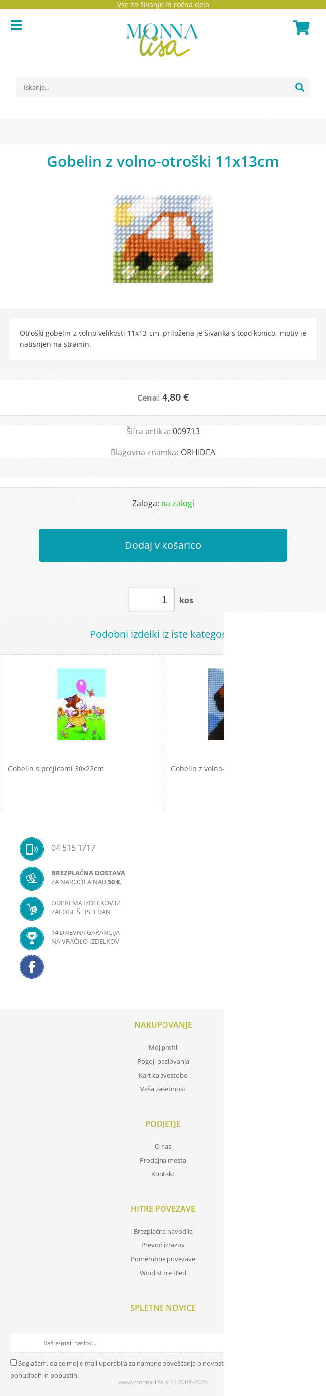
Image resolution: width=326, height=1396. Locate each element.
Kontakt (163, 1173)
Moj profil (163, 1047)
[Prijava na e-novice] (307, 1342)
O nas (163, 1146)
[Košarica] (300, 27)
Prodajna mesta (163, 1160)
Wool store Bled (163, 1272)
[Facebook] (163, 970)
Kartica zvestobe (163, 1075)
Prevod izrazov (163, 1245)
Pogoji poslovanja (163, 1061)
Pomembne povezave (163, 1258)
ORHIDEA (198, 452)
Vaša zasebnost (163, 1089)
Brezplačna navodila (163, 1231)
